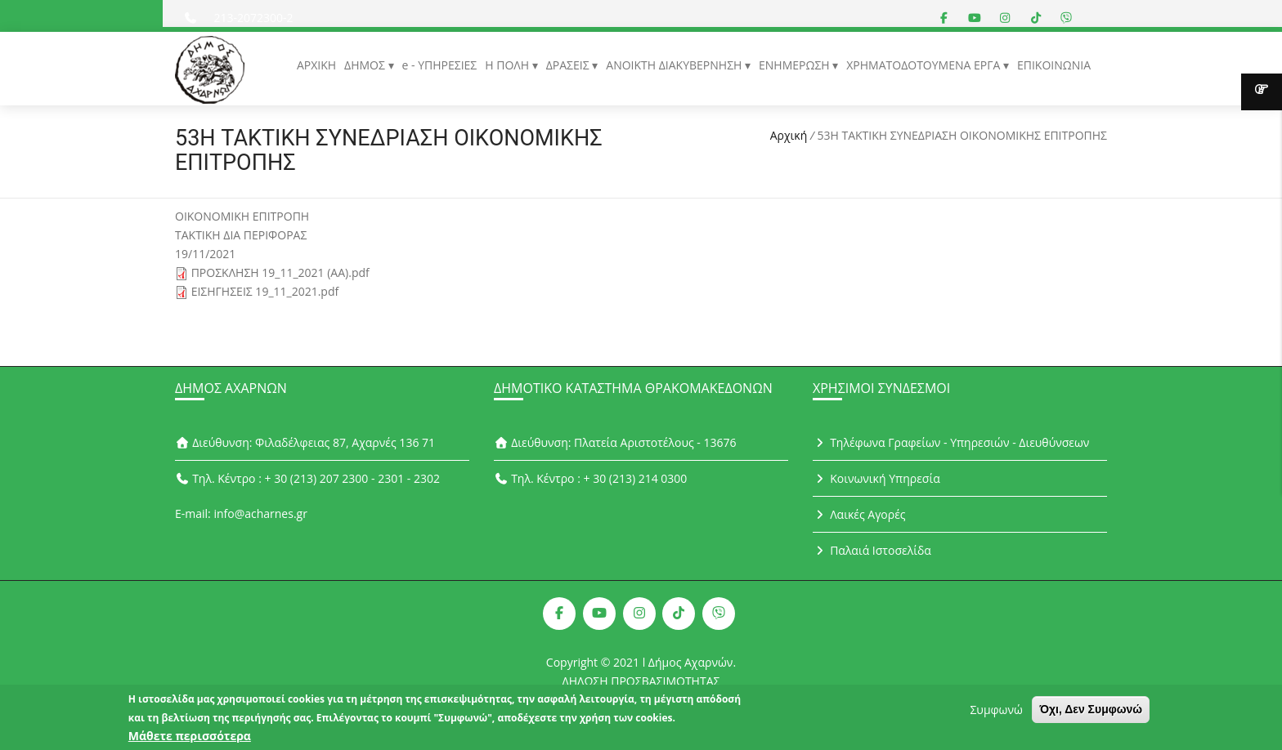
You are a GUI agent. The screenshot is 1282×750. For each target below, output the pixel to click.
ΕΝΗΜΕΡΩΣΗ (795, 65)
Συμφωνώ (996, 713)
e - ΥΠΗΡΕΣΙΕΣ (439, 65)
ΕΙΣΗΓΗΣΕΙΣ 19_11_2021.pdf (265, 291)
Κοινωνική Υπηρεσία (876, 478)
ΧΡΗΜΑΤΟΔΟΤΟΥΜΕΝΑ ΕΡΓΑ (924, 65)
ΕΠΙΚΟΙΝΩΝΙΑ (1054, 65)
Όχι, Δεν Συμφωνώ (1090, 713)
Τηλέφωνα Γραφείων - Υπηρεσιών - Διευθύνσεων (951, 442)
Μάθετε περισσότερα (189, 740)
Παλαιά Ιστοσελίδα (872, 550)
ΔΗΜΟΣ (366, 65)
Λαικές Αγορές (859, 514)
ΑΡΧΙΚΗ (316, 65)
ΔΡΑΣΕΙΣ (569, 65)
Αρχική (789, 135)
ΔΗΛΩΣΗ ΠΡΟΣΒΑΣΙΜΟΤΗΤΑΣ (641, 681)
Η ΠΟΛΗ (508, 65)
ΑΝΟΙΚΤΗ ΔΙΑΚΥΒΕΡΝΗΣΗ (675, 65)
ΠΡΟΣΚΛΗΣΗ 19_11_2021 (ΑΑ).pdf (280, 272)
